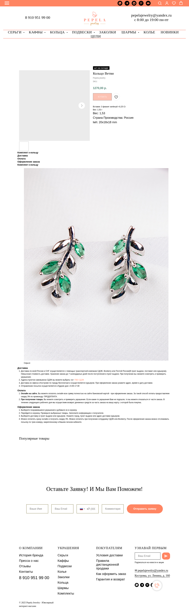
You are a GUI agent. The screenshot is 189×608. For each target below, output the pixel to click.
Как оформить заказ (111, 574)
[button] (160, 3)
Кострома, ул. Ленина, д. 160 (152, 575)
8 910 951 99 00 (37, 17)
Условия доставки (109, 555)
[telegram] (127, 4)
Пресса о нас (29, 560)
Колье (149, 32)
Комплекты (66, 593)
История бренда (31, 555)
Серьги (15, 32)
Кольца (58, 32)
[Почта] (148, 4)
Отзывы (25, 566)
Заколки (64, 577)
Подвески (65, 566)
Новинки (170, 32)
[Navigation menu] (7, 3)
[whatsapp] (120, 4)
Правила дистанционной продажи (107, 564)
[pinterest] (141, 4)
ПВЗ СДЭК (79, 380)
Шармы (129, 32)
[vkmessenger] (134, 4)
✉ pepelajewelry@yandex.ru (151, 570)
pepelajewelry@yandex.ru (151, 15)
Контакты (26, 571)
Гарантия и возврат (110, 579)
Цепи (96, 36)
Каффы (36, 32)
